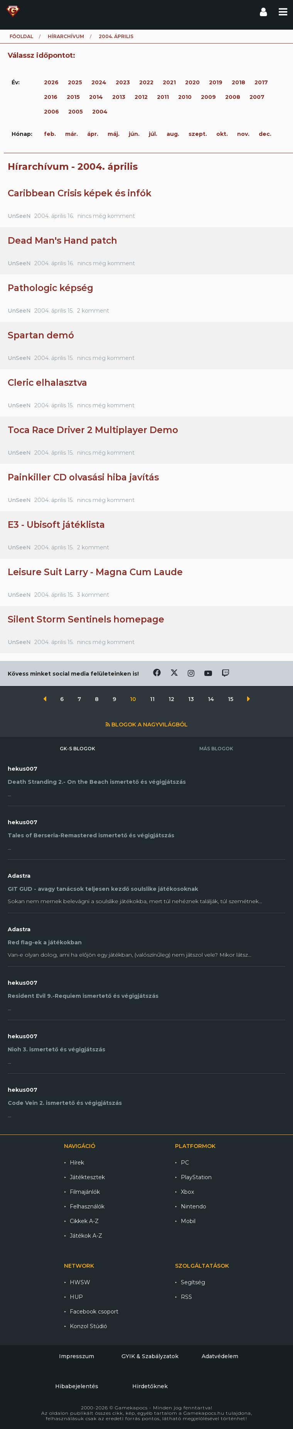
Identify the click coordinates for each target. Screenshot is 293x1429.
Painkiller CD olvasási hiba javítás (83, 477)
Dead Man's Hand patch (62, 240)
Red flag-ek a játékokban (45, 942)
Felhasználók (87, 1206)
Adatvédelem (220, 1356)
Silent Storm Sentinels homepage (86, 619)
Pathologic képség (50, 288)
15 (231, 699)
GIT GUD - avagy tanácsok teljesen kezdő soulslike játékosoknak (103, 888)
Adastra (19, 875)
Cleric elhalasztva (47, 382)
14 (212, 699)
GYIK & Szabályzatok (149, 1356)
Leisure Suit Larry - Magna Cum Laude (95, 572)
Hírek (77, 1162)
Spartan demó (41, 335)
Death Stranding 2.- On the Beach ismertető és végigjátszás (97, 781)
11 (153, 699)
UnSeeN (19, 216)
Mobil (188, 1221)
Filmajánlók (85, 1191)
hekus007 (22, 768)
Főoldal (21, 36)
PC (185, 1162)
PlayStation (196, 1177)
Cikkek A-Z (84, 1221)
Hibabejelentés (76, 1386)
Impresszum (76, 1356)
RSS (186, 1296)
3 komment (93, 594)
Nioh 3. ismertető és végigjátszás (56, 1049)
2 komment (93, 310)
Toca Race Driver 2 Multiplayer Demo (93, 430)
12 (172, 699)
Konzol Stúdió (88, 1326)
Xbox (187, 1191)
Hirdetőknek (150, 1386)
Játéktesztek (87, 1177)
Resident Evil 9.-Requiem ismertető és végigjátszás (83, 995)
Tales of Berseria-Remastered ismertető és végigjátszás (91, 835)
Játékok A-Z (86, 1235)
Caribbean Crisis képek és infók (80, 193)
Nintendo (193, 1206)
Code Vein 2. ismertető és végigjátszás (65, 1102)
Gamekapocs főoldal (13, 11)
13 (191, 699)
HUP (76, 1296)
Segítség (193, 1282)
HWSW (80, 1282)
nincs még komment (106, 216)
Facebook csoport (94, 1311)
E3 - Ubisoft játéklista (56, 524)
